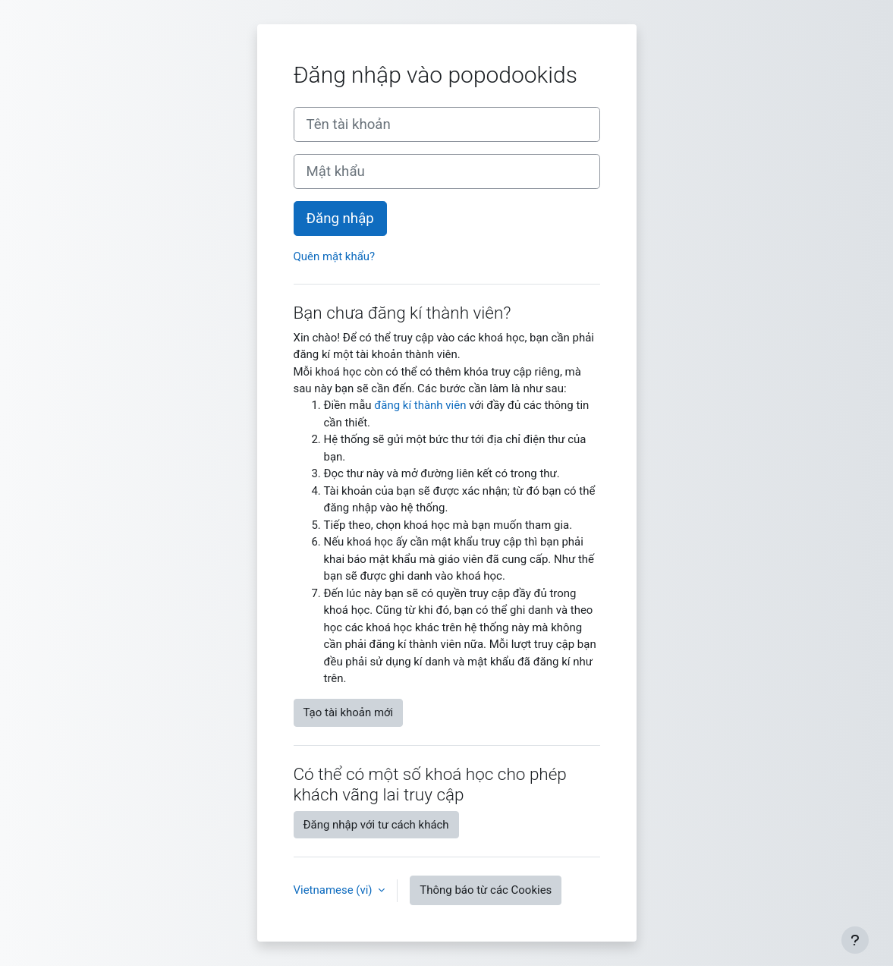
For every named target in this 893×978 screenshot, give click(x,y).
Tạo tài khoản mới (348, 712)
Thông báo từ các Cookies (486, 890)
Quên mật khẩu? (335, 256)
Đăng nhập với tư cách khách (376, 825)
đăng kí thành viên (420, 405)
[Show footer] (855, 940)
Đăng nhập (340, 218)
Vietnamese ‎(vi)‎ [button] (335, 890)
